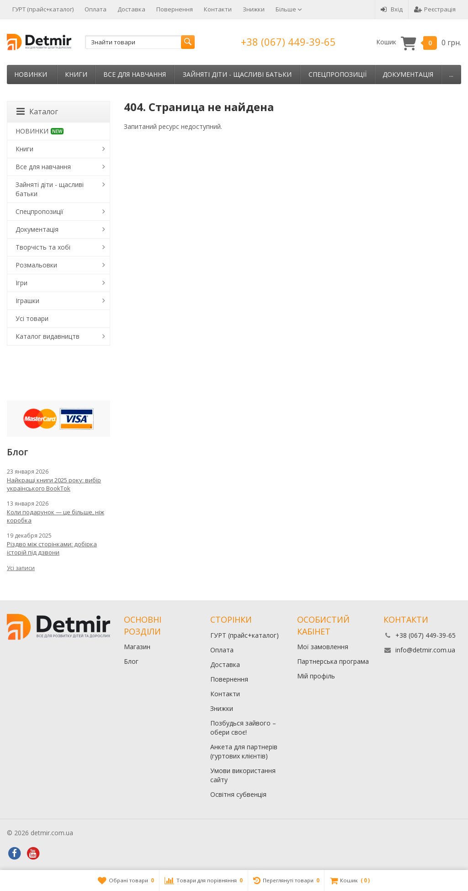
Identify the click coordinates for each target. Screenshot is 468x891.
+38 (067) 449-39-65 (288, 41)
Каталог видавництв (48, 336)
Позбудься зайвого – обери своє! (243, 727)
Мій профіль (316, 676)
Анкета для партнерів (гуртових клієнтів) (243, 751)
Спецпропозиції (337, 74)
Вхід (392, 9)
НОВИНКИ (30, 74)
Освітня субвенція (238, 794)
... (451, 74)
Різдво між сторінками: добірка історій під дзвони (52, 548)
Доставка (131, 9)
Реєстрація (435, 9)
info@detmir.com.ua (425, 650)
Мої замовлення (322, 646)
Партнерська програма (333, 661)
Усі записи (21, 568)
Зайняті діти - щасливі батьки (237, 74)
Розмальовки (36, 265)
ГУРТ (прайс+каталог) (43, 9)
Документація (408, 74)
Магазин (137, 646)
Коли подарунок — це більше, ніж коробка (55, 516)
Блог (131, 661)
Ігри (21, 282)
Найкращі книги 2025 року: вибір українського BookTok (54, 484)
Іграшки (27, 300)
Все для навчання (134, 74)
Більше (289, 9)
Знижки (254, 9)
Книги (76, 74)
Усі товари (32, 318)
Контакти (218, 9)
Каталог (37, 112)
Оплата (95, 9)
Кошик (418, 42)
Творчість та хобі (43, 247)
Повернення (174, 9)
